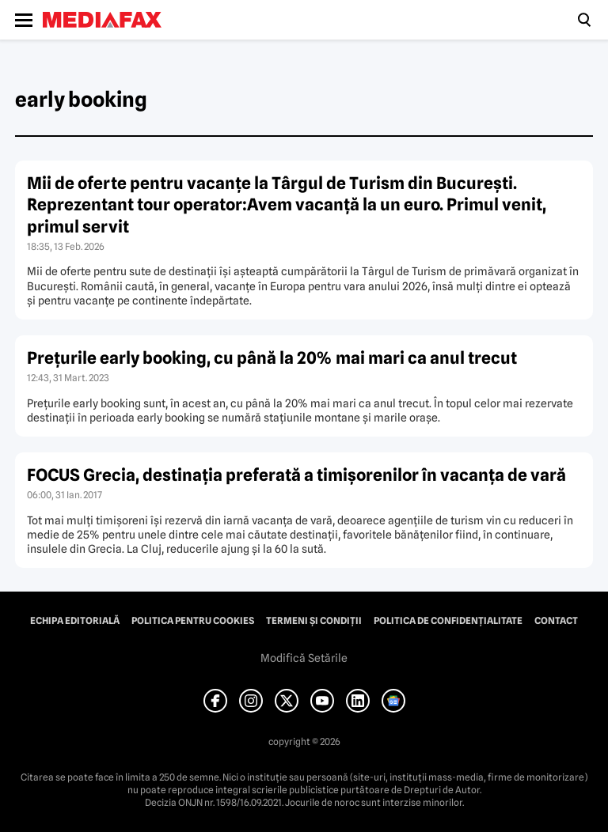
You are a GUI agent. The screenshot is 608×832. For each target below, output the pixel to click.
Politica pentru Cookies (192, 620)
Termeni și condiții (314, 620)
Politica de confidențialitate (448, 620)
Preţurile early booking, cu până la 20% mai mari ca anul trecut (272, 358)
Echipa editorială (75, 620)
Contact (556, 620)
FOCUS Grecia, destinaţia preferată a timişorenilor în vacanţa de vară (296, 475)
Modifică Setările (304, 658)
